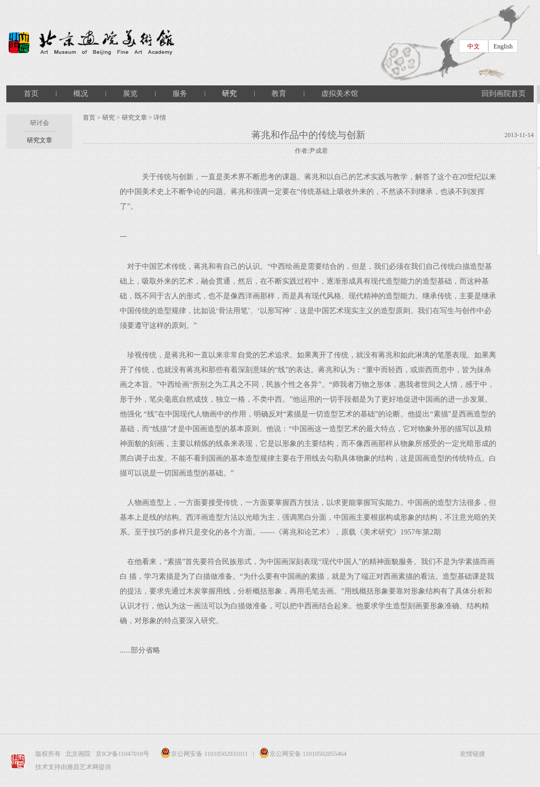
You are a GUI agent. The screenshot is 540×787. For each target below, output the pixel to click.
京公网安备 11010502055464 (303, 753)
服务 (179, 94)
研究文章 (39, 140)
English (503, 46)
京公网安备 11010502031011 (202, 753)
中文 (473, 46)
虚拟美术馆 (339, 94)
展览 (130, 94)
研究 (229, 94)
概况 (80, 94)
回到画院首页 (503, 94)
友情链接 (472, 753)
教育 (279, 94)
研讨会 (39, 123)
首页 (31, 94)
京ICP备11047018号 (123, 753)
